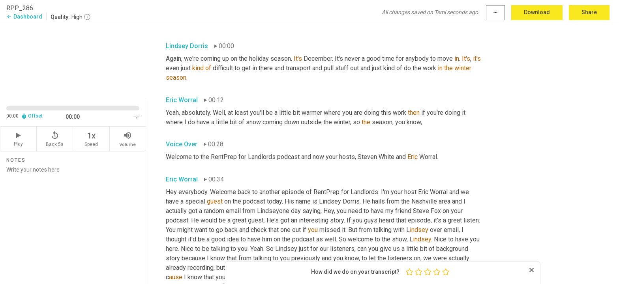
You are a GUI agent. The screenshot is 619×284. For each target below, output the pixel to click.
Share (589, 12)
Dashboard (24, 16)
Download (537, 12)
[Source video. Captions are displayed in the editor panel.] (73, 61)
